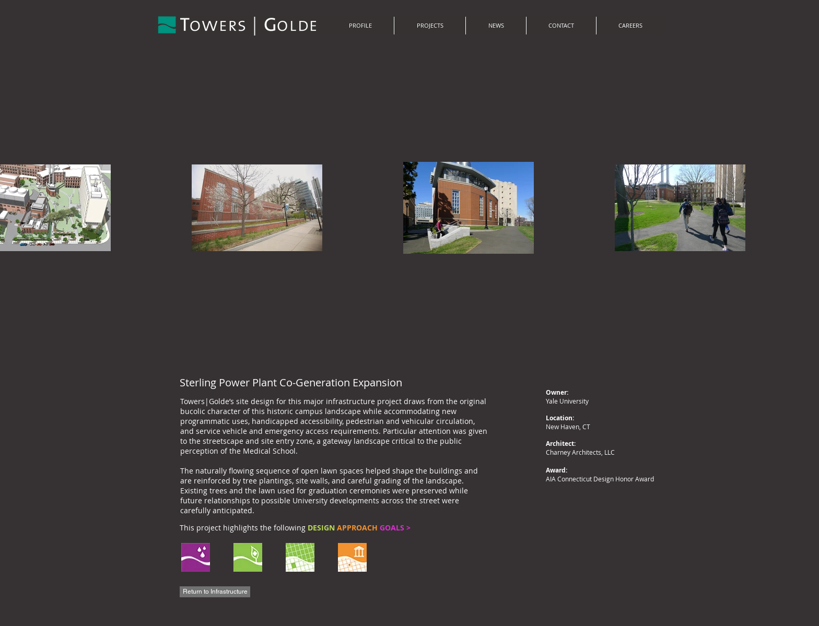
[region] (298, 558)
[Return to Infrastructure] (215, 591)
